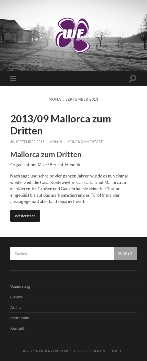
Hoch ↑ (117, 351)
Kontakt (17, 328)
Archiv (16, 307)
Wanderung (20, 286)
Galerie (16, 296)
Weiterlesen (25, 215)
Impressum (19, 317)
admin (56, 142)
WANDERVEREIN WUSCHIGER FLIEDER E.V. (70, 351)
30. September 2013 (27, 142)
